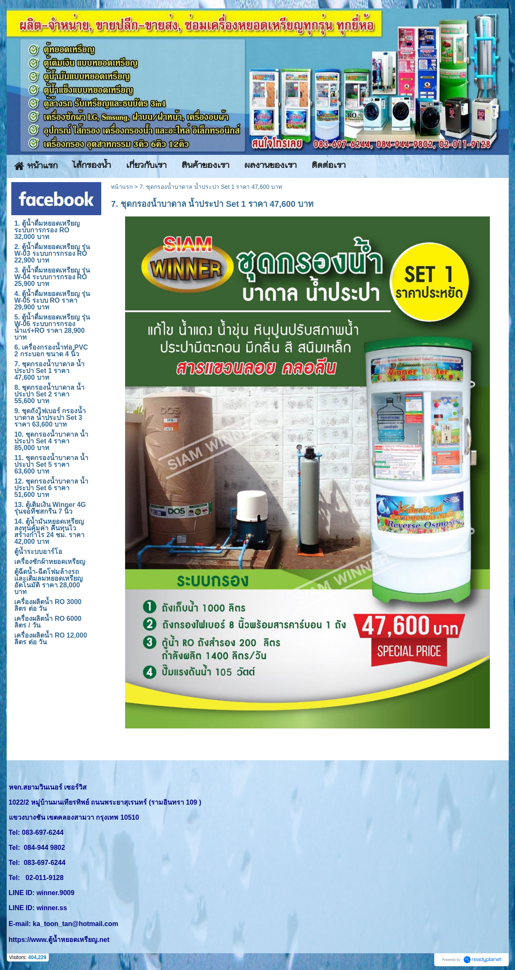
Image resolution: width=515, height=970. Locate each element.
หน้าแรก (122, 186)
